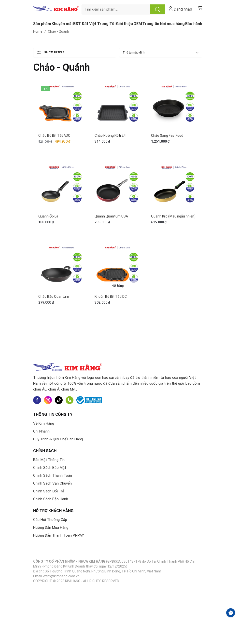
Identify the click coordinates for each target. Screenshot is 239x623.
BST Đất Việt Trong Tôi (94, 23)
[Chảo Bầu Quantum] (61, 268)
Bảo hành (193, 23)
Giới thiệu (124, 23)
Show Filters (54, 52)
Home (37, 31)
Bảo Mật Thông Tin (49, 460)
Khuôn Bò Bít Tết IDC (111, 296)
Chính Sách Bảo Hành (50, 499)
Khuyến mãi (62, 23)
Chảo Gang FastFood (167, 135)
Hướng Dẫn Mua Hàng (50, 527)
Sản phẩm (42, 23)
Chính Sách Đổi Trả (48, 491)
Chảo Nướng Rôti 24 (110, 135)
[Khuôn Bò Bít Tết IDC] (118, 268)
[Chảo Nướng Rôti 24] (118, 107)
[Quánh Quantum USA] (118, 187)
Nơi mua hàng (172, 23)
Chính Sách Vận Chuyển (52, 483)
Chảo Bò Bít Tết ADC (54, 135)
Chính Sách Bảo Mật (49, 467)
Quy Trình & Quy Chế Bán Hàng (58, 439)
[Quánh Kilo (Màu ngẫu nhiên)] (174, 187)
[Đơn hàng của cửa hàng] (160, 52)
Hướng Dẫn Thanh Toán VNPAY (58, 535)
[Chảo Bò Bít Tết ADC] (61, 107)
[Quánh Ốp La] (61, 187)
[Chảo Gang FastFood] (174, 107)
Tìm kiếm (157, 9)
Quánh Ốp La (48, 216)
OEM (137, 23)
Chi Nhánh (41, 431)
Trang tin (150, 23)
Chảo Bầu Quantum (53, 296)
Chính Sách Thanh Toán (52, 475)
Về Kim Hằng (43, 423)
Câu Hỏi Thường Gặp (50, 519)
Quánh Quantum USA (111, 216)
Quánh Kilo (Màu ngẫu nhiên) (173, 216)
